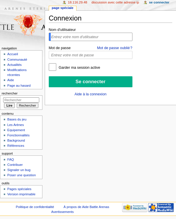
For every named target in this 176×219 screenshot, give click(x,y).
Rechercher (10, 93)
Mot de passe (60, 48)
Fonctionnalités (18, 135)
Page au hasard (19, 85)
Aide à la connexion (90, 94)
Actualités (14, 64)
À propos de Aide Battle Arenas (86, 207)
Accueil (12, 54)
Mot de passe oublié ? (114, 48)
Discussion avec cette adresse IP (115, 2)
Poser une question (21, 175)
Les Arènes (15, 125)
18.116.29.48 (77, 2)
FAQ (10, 159)
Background (16, 140)
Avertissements (62, 212)
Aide (10, 80)
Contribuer (15, 164)
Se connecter (159, 2)
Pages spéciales (19, 189)
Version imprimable (21, 194)
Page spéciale (62, 8)
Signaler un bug (18, 170)
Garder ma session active (79, 68)
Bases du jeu (16, 119)
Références (15, 145)
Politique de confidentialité (35, 207)
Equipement (16, 130)
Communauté (17, 59)
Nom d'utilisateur (62, 30)
